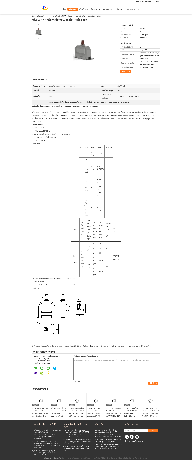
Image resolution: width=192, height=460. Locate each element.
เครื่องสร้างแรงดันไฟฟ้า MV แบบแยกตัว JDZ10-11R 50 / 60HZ (59, 410)
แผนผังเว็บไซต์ (137, 441)
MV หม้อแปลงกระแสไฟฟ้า (45, 424)
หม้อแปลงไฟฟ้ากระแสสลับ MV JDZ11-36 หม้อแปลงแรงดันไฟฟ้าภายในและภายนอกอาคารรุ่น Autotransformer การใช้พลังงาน (47, 444)
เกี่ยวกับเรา (83, 9)
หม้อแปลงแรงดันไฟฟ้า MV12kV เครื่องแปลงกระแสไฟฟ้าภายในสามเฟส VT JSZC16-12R (113, 412)
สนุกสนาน (131, 9)
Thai (158, 2)
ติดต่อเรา (120, 9)
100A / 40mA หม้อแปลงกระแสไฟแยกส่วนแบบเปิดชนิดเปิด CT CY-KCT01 (76, 431)
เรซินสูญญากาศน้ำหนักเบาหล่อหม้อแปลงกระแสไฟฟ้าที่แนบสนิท (47, 431)
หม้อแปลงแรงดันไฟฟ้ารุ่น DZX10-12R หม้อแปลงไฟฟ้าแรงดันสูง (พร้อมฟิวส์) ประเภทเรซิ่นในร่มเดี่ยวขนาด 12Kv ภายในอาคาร (40, 414)
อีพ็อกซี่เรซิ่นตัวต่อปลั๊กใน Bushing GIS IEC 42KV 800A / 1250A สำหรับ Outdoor (109, 436)
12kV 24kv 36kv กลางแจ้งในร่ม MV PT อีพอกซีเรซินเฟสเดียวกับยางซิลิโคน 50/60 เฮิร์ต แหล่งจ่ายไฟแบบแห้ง (150, 413)
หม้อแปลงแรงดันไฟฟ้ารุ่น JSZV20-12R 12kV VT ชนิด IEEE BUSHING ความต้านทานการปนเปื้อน (131, 413)
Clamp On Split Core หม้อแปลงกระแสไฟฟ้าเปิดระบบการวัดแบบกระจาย (77, 436)
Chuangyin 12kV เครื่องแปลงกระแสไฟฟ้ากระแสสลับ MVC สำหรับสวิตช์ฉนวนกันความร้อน (45, 452)
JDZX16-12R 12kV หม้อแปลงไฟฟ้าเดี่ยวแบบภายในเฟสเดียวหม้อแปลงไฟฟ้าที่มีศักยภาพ (94, 413)
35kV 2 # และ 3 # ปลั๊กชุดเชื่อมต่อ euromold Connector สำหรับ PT (106, 431)
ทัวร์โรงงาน (95, 9)
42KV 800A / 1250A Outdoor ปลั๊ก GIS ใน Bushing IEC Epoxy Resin (108, 441)
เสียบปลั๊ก (99, 424)
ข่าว (139, 9)
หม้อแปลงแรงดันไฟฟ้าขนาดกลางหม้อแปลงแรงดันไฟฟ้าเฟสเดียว (125, 346)
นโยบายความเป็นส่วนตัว (52, 458)
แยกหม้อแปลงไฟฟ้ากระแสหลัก (76, 425)
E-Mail (127, 441)
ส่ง (153, 431)
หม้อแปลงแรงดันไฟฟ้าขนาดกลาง (49, 346)
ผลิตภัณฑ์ (72, 9)
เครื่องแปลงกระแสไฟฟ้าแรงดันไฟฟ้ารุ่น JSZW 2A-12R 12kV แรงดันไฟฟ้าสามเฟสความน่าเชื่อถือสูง (77, 413)
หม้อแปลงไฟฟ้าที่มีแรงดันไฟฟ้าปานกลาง (81, 346)
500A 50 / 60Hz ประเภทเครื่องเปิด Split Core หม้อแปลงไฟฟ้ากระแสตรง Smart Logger (77, 448)
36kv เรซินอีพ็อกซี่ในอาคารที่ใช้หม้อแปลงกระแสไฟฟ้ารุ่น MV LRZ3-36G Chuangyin (47, 437)
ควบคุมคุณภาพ (108, 9)
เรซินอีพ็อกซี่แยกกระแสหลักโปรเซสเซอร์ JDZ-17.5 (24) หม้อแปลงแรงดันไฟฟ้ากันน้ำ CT (78, 442)
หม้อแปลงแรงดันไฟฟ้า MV (56, 16)
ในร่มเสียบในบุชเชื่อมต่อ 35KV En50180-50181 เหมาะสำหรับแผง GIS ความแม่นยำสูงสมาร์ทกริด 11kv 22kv (109, 446)
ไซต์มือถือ (128, 444)
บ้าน (64, 9)
